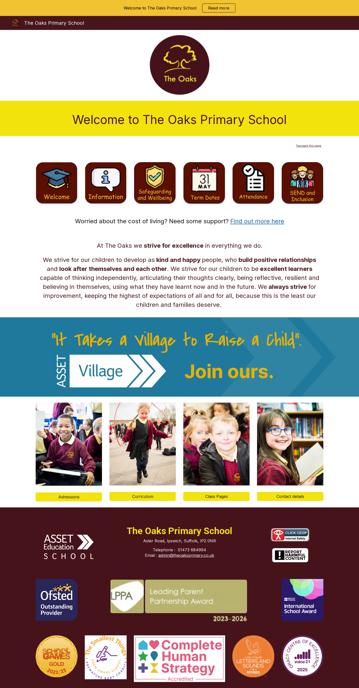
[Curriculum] (143, 496)
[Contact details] (290, 496)
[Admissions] (69, 496)
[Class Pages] (216, 496)
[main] (179, 118)
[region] (179, 8)
